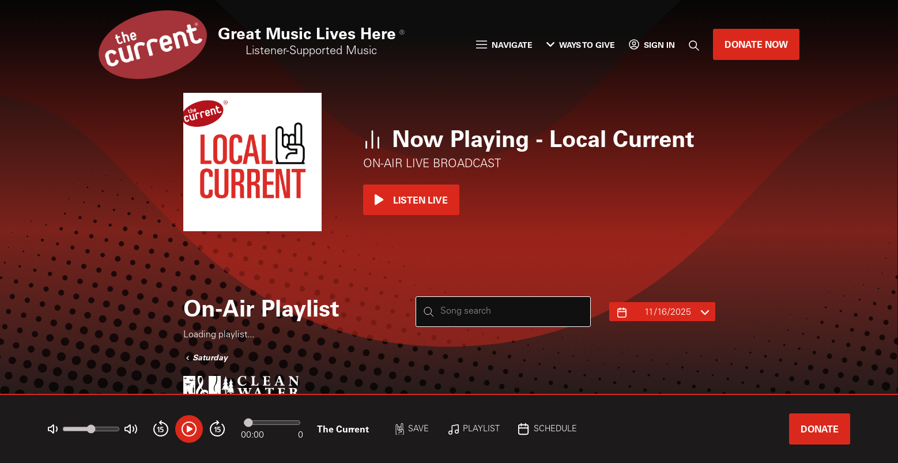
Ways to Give (580, 44)
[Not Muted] (53, 429)
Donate (820, 429)
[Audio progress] (272, 422)
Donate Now (756, 44)
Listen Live (411, 200)
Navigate (504, 44)
